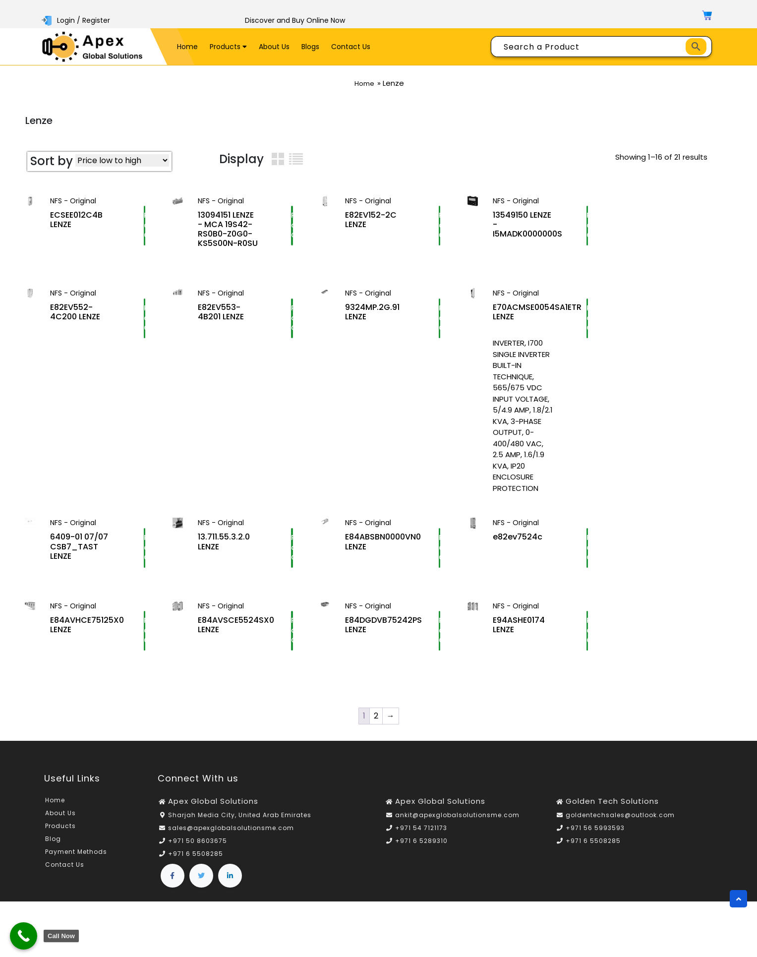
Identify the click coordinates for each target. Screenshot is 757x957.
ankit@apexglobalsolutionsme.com (457, 824)
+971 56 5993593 (595, 837)
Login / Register (77, 20)
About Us (274, 47)
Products (228, 47)
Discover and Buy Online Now (295, 20)
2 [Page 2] (376, 724)
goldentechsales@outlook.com (620, 824)
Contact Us (350, 47)
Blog (53, 847)
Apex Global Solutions (213, 809)
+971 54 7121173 (421, 837)
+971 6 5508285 (195, 862)
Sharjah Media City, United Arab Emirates (239, 824)
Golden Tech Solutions (612, 809)
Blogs (310, 47)
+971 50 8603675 (197, 849)
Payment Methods (76, 860)
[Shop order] (122, 160)
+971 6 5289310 (421, 849)
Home (187, 47)
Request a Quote (144, 230)
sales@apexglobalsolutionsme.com (231, 837)
